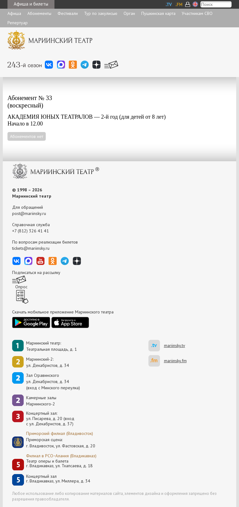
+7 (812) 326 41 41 (30, 231)
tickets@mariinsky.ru (30, 248)
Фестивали (68, 13)
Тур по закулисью (100, 13)
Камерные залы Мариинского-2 (41, 401)
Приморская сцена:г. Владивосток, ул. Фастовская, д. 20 (54, 443)
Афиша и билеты (31, 4)
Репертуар (17, 22)
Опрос (21, 287)
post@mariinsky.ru (29, 213)
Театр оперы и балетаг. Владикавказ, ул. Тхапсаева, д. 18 (59, 463)
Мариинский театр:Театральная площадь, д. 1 (51, 346)
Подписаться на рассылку (36, 272)
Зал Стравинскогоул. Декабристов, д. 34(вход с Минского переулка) (53, 381)
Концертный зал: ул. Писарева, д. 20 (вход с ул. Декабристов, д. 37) (50, 418)
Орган (129, 13)
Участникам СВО (197, 13)
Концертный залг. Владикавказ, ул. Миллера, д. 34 (58, 479)
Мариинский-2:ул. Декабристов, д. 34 (47, 362)
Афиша (14, 13)
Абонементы (39, 13)
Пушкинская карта (158, 13)
